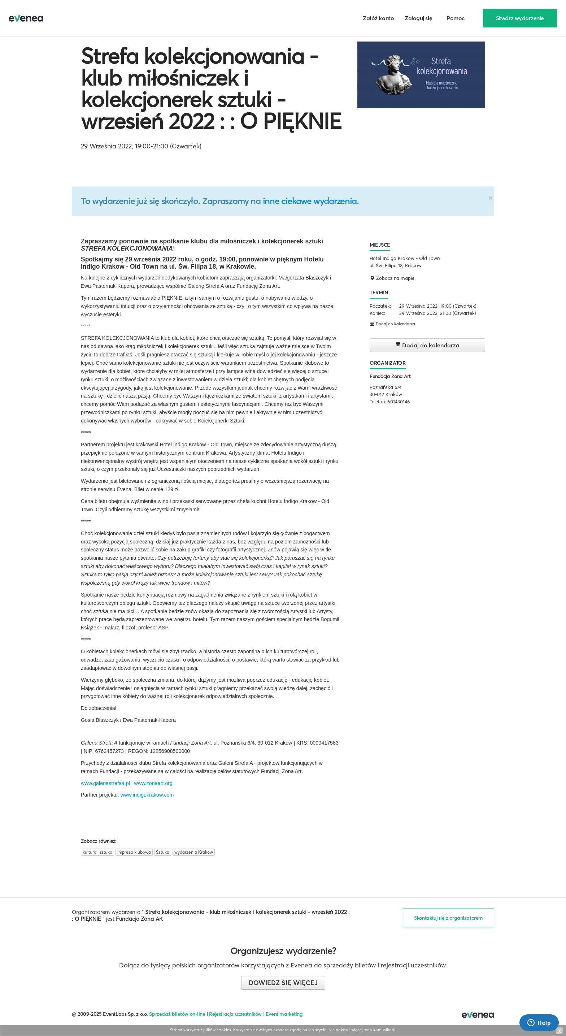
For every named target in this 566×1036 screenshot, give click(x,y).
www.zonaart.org (153, 783)
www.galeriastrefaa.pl (105, 783)
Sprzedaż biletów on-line (177, 1014)
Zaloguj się (418, 18)
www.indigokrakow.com (147, 795)
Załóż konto (378, 18)
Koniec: (377, 313)
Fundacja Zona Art (390, 376)
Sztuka (162, 852)
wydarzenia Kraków (193, 852)
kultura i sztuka (97, 852)
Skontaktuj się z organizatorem (448, 918)
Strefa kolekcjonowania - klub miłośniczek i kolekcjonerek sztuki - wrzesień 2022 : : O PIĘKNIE (211, 88)
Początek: (380, 306)
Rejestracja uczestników (235, 1014)
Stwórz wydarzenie (520, 18)
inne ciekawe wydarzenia (310, 200)
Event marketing (284, 1014)
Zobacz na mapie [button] (392, 278)
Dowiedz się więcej (283, 983)
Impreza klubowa (134, 852)
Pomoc (456, 18)
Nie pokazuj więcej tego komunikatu (361, 1029)
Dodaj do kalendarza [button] (392, 323)
